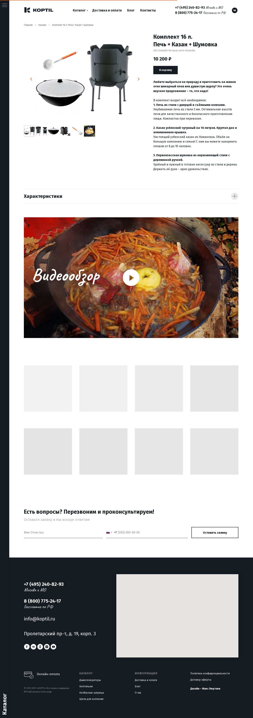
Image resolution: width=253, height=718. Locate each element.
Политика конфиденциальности (210, 673)
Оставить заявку (215, 532)
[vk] (234, 10)
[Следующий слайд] (138, 79)
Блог (131, 10)
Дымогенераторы (90, 680)
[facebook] (27, 647)
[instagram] (47, 647)
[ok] (40, 647)
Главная (28, 25)
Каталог (79, 10)
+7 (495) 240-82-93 (190, 8)
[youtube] (53, 647)
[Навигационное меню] (4, 5)
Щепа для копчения (91, 699)
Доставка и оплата (107, 10)
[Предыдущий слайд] (31, 79)
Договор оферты (200, 679)
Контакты (148, 10)
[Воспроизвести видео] (131, 277)
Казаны (42, 25)
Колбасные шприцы (91, 692)
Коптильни (86, 686)
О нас (138, 692)
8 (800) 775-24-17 (188, 13)
